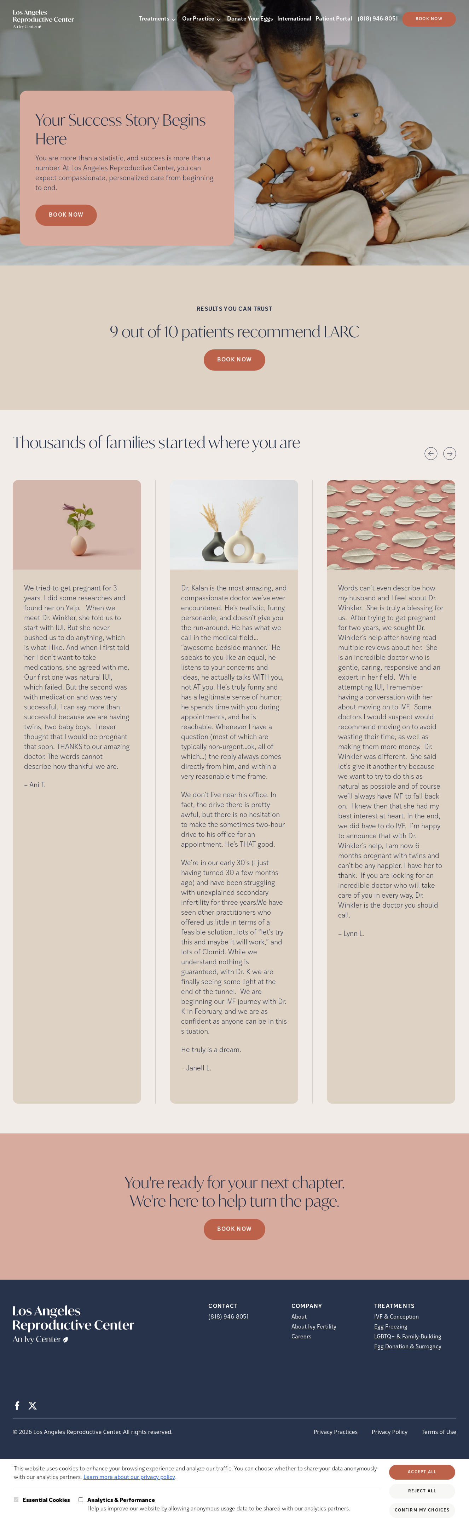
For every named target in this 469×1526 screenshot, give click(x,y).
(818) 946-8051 (378, 19)
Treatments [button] (154, 19)
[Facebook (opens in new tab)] (17, 1405)
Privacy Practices (336, 1432)
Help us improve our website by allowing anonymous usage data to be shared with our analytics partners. (218, 1504)
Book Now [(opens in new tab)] (429, 19)
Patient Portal (333, 19)
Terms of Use (439, 1432)
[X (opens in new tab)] (32, 1405)
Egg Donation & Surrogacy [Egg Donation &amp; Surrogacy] (407, 1347)
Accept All (422, 1472)
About (299, 1317)
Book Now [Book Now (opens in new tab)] (66, 215)
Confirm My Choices (422, 1510)
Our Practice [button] (198, 19)
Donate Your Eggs (250, 19)
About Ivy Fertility (313, 1327)
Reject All (422, 1491)
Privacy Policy (389, 1432)
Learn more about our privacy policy (129, 1477)
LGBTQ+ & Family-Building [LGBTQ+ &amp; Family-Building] (407, 1337)
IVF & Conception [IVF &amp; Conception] (396, 1317)
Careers (301, 1337)
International (294, 19)
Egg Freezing (390, 1327)
